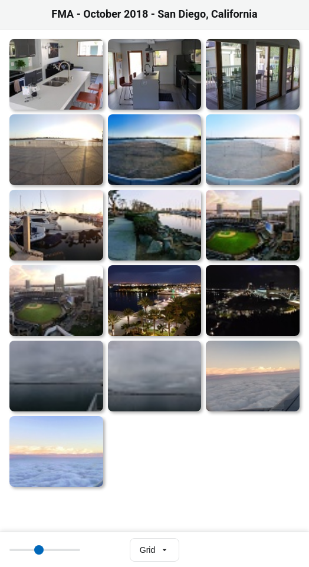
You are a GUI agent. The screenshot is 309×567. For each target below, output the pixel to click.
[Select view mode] (154, 550)
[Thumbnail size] (44, 550)
